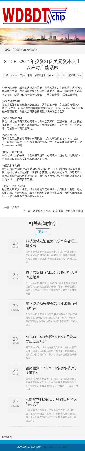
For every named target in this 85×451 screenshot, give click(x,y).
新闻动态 (22, 49)
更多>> (42, 231)
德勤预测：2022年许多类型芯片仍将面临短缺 (58, 210)
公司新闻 (32, 49)
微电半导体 (11, 49)
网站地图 (7, 437)
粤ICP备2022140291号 (56, 447)
